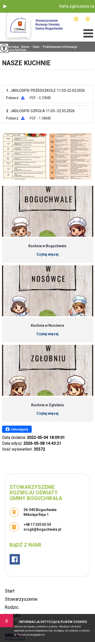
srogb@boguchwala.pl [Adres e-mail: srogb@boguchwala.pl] (42, 529)
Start (34, 46)
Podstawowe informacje (58, 46)
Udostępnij (17, 429)
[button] (5, 6)
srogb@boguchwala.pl (75, 19)
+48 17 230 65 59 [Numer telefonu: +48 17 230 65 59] (37, 524)
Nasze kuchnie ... (15, 49)
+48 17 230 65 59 (88, 19)
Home (25, 46)
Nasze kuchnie (26, 63)
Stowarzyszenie (21, 599)
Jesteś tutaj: (11, 46)
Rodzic (12, 607)
